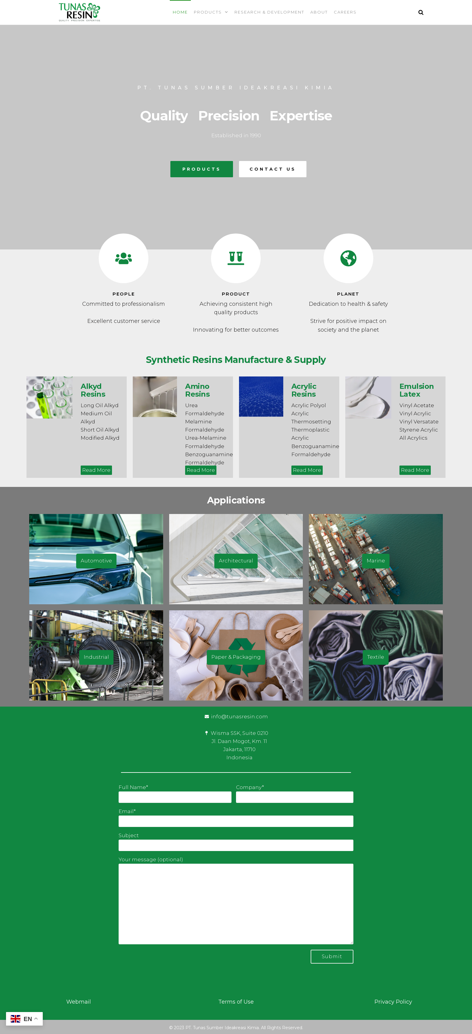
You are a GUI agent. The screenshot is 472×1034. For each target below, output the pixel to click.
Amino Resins (197, 390)
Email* (236, 817)
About (319, 12)
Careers (345, 12)
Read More (96, 470)
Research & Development (269, 12)
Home (180, 12)
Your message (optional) (236, 900)
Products (208, 12)
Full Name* (175, 793)
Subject (236, 841)
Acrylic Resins (303, 390)
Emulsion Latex (416, 390)
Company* (294, 793)
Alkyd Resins (93, 390)
